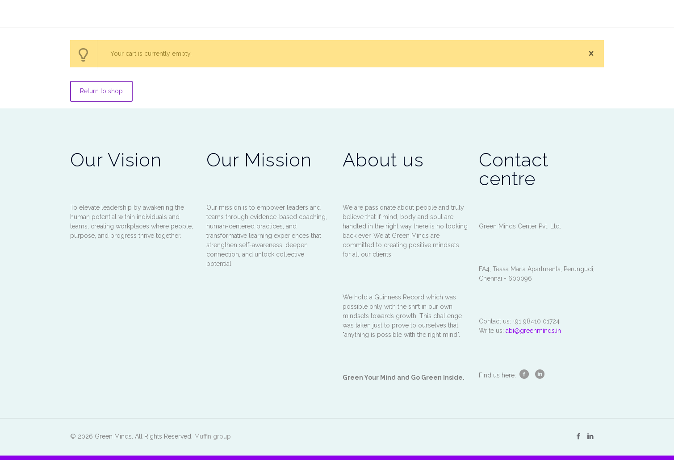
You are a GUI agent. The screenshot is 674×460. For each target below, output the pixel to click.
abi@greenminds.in (533, 330)
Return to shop (101, 91)
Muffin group (212, 436)
